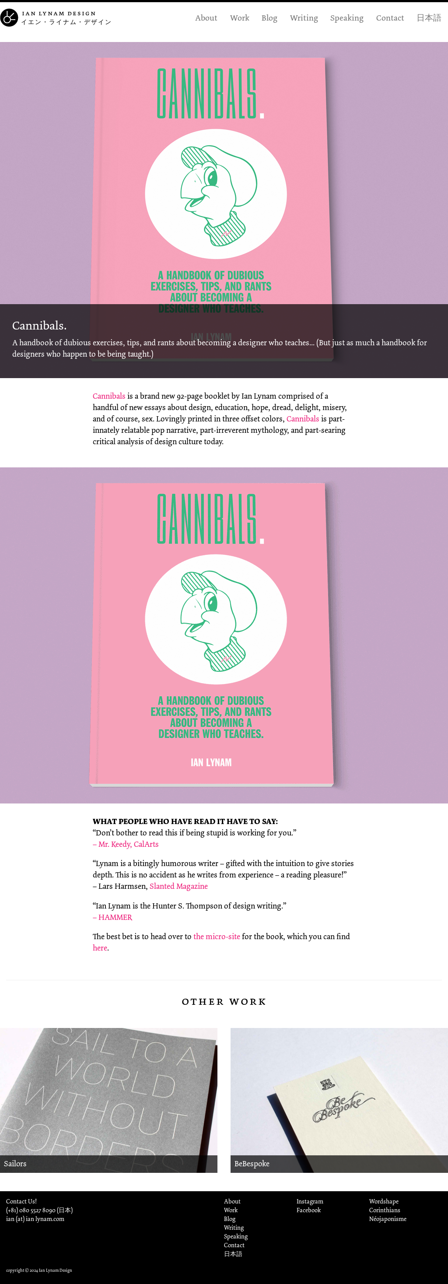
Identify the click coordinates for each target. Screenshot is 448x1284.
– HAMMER (112, 917)
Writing (304, 17)
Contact (390, 17)
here (100, 948)
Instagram (310, 1201)
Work (239, 17)
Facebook (309, 1210)
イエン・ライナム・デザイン (66, 22)
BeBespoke (252, 1163)
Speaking (347, 17)
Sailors (15, 1163)
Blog (269, 17)
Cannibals (109, 396)
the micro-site (216, 936)
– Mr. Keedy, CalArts (126, 844)
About (206, 17)
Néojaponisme (387, 1219)
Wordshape (384, 1201)
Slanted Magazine (179, 886)
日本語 (428, 17)
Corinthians (384, 1210)
